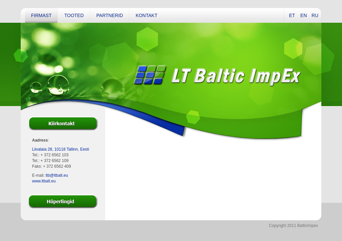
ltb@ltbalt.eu (57, 175)
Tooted (73, 15)
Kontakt (146, 15)
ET (292, 15)
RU (315, 15)
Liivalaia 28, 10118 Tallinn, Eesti (60, 149)
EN (303, 15)
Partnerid (110, 15)
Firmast (41, 15)
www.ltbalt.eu (44, 181)
